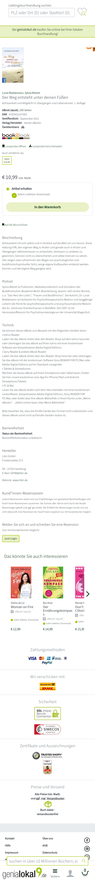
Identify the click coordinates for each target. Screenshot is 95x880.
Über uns (47, 838)
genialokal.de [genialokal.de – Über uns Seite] (26, 29)
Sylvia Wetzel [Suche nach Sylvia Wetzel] (32, 93)
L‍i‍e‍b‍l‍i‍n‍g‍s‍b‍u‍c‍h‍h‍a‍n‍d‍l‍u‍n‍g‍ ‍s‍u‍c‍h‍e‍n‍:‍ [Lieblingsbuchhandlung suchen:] (30, 5)
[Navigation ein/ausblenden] (70, 873)
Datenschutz (49, 852)
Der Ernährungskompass (57, 610)
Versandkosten (55, 798)
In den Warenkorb (47, 207)
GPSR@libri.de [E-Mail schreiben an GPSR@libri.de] (18, 473)
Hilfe (7, 845)
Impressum (11, 852)
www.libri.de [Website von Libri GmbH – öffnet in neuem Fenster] (20, 480)
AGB (44, 845)
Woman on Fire (22, 606)
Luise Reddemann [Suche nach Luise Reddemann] (13, 93)
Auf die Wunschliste (14, 225)
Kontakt (9, 838)
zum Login (11, 538)
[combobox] (43, 861)
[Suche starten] (83, 861)
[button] (55, 874)
